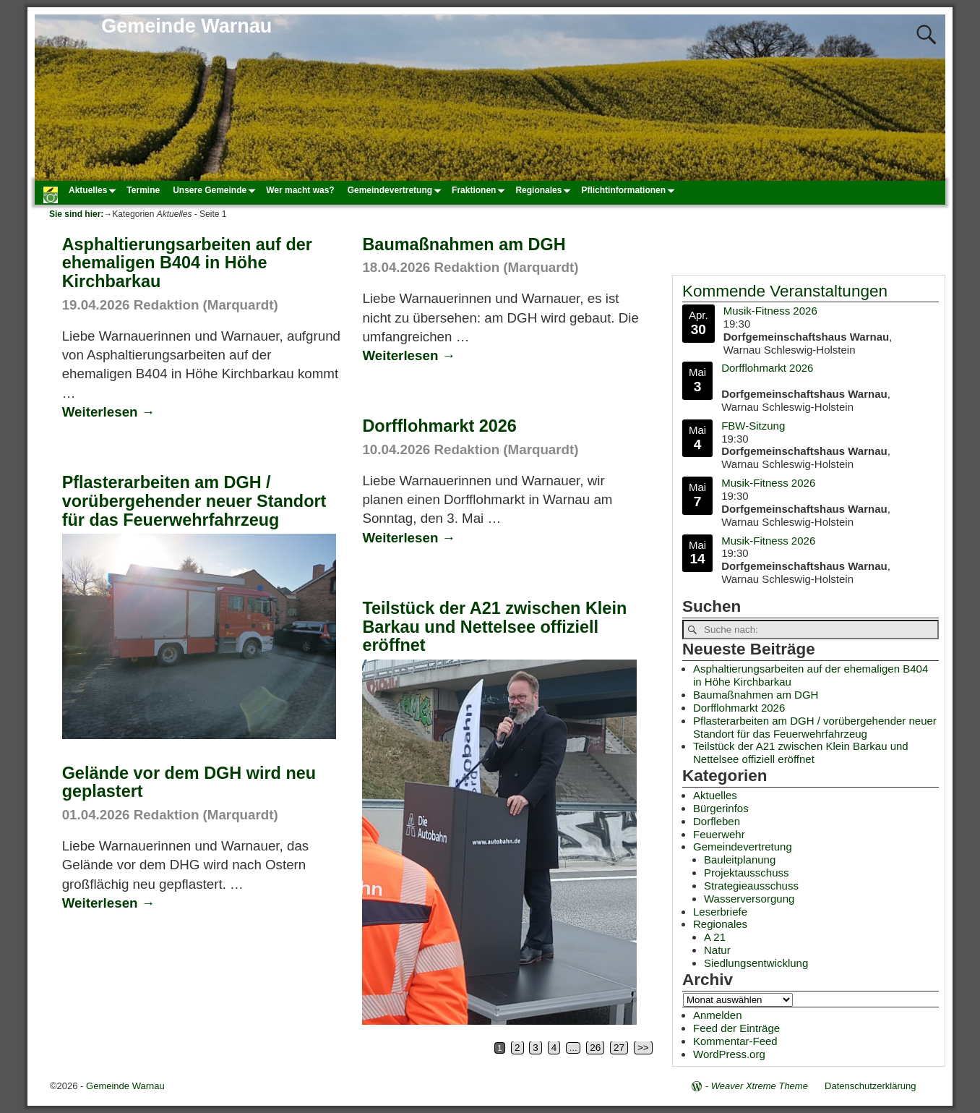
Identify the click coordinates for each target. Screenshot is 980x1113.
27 (619, 1047)
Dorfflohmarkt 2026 (439, 426)
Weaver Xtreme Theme (759, 1085)
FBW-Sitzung (753, 425)
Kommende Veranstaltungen (784, 291)
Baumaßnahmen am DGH (463, 244)
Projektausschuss (746, 872)
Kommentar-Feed (735, 1041)
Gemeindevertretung (396, 190)
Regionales (545, 190)
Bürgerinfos (721, 808)
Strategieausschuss (751, 885)
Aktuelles (94, 190)
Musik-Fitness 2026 (770, 310)
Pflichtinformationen (630, 190)
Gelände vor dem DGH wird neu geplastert (189, 782)
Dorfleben (716, 821)
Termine (143, 190)
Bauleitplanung (739, 859)
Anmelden (717, 1015)
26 (595, 1047)
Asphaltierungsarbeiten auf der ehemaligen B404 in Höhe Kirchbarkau (187, 263)
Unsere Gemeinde (216, 190)
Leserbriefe (720, 911)
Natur (717, 950)
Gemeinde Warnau (186, 26)
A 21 (715, 937)
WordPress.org (729, 1054)
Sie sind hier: (76, 214)
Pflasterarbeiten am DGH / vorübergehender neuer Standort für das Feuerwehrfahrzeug (194, 501)
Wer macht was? (300, 190)
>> (643, 1047)
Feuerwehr (719, 834)
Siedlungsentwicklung (756, 963)
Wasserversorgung (749, 898)
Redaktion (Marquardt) (206, 304)
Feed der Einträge (736, 1028)
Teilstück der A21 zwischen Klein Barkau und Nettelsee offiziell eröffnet (494, 627)
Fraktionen (480, 190)
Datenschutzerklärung (870, 1085)
